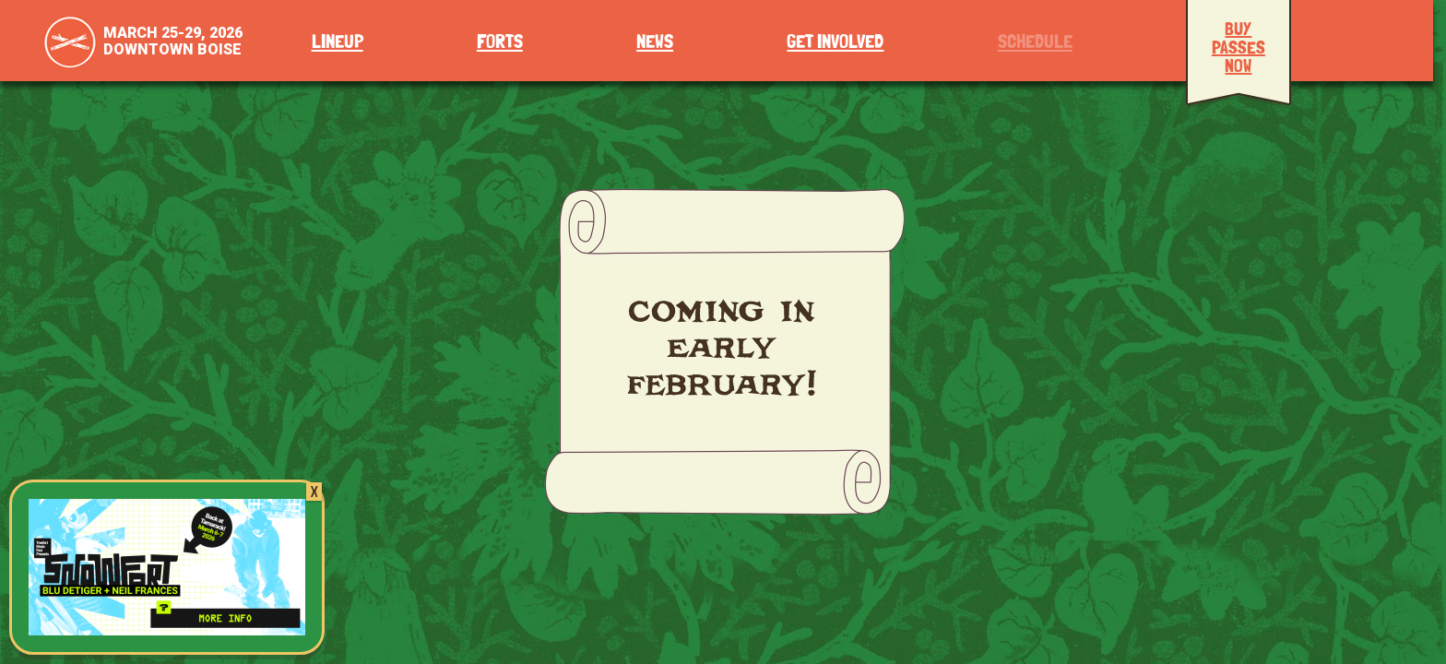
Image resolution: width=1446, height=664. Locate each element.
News (654, 42)
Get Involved (835, 42)
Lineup (337, 42)
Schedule (1035, 42)
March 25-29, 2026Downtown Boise (173, 41)
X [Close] (314, 491)
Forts (500, 42)
